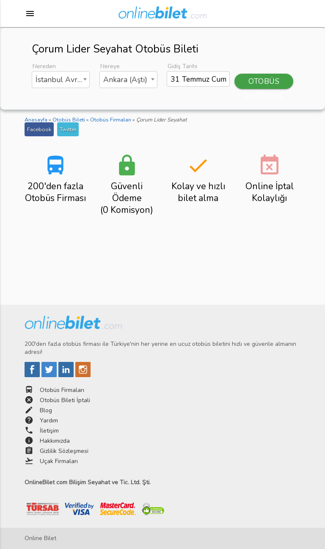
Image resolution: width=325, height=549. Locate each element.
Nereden (44, 66)
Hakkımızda (55, 441)
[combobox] (61, 79)
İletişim (49, 431)
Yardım (49, 421)
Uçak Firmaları (59, 461)
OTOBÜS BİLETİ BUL (264, 82)
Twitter (68, 129)
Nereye (110, 66)
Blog (46, 410)
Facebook (39, 129)
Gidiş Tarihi (182, 66)
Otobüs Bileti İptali (65, 400)
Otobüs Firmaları (62, 390)
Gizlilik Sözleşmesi (64, 451)
